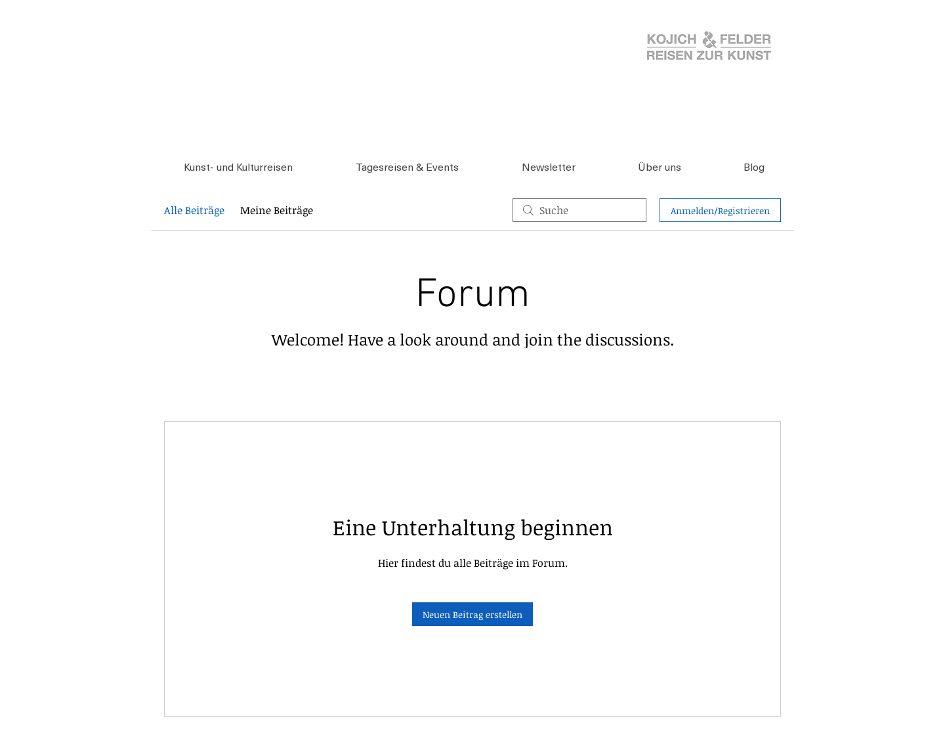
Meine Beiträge (276, 210)
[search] (579, 210)
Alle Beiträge (194, 210)
